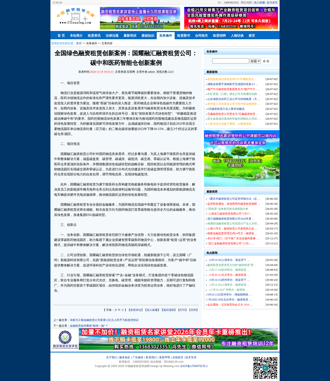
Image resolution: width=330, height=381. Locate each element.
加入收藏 (259, 2)
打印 (182, 310)
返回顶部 (168, 310)
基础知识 (147, 35)
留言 (252, 35)
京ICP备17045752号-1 (194, 366)
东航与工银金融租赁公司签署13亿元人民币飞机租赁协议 (104, 320)
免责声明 (164, 357)
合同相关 (201, 35)
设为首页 (272, 2)
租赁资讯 (94, 35)
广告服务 (137, 357)
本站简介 (76, 35)
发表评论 (135, 310)
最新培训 (130, 35)
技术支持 (190, 357)
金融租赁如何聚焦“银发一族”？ (89, 325)
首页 (79, 43)
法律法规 (112, 35)
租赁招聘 (219, 35)
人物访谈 (237, 35)
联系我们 (151, 357)
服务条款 (124, 357)
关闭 (193, 310)
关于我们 (111, 357)
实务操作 (165, 35)
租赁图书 (183, 35)
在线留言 (177, 357)
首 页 (61, 35)
